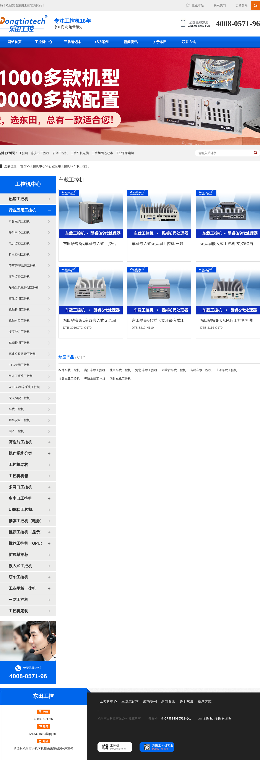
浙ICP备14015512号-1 (176, 718)
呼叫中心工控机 (19, 232)
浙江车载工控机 (94, 370)
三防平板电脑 (80, 153)
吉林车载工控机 (200, 370)
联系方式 (189, 42)
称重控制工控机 (19, 254)
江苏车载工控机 (69, 378)
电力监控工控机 (19, 243)
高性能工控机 (20, 442)
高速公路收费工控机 (22, 354)
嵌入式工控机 (40, 153)
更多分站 (242, 5)
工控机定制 (18, 611)
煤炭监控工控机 (19, 276)
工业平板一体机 (22, 588)
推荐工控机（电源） (26, 521)
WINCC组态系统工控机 (24, 387)
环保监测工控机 (19, 298)
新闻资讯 (131, 42)
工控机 (23, 153)
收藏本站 (198, 5)
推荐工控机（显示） (26, 532)
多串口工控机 (20, 498)
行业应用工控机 (59, 166)
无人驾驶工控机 (19, 398)
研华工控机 (60, 153)
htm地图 (215, 718)
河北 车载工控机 (146, 370)
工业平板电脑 (125, 153)
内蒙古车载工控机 (174, 370)
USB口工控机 (20, 509)
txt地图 (226, 718)
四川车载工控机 (120, 378)
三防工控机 (18, 599)
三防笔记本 (72, 42)
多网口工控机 (20, 487)
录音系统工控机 (19, 221)
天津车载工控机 (94, 378)
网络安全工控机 (19, 420)
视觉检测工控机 (19, 309)
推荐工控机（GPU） (26, 543)
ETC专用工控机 (19, 365)
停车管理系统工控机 (22, 265)
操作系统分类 (20, 453)
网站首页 (14, 42)
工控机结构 (18, 464)
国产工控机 (16, 431)
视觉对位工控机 (19, 320)
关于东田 (160, 42)
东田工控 (24, 5)
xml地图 (203, 718)
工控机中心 (43, 42)
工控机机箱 (18, 476)
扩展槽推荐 (18, 554)
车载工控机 (81, 166)
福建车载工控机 (69, 370)
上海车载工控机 (226, 370)
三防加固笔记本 (102, 153)
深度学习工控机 (19, 331)
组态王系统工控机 (21, 376)
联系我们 (220, 5)
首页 (23, 166)
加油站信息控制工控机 (24, 287)
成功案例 (102, 42)
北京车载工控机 (120, 370)
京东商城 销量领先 (72, 23)
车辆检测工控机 (19, 343)
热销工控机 (18, 199)
